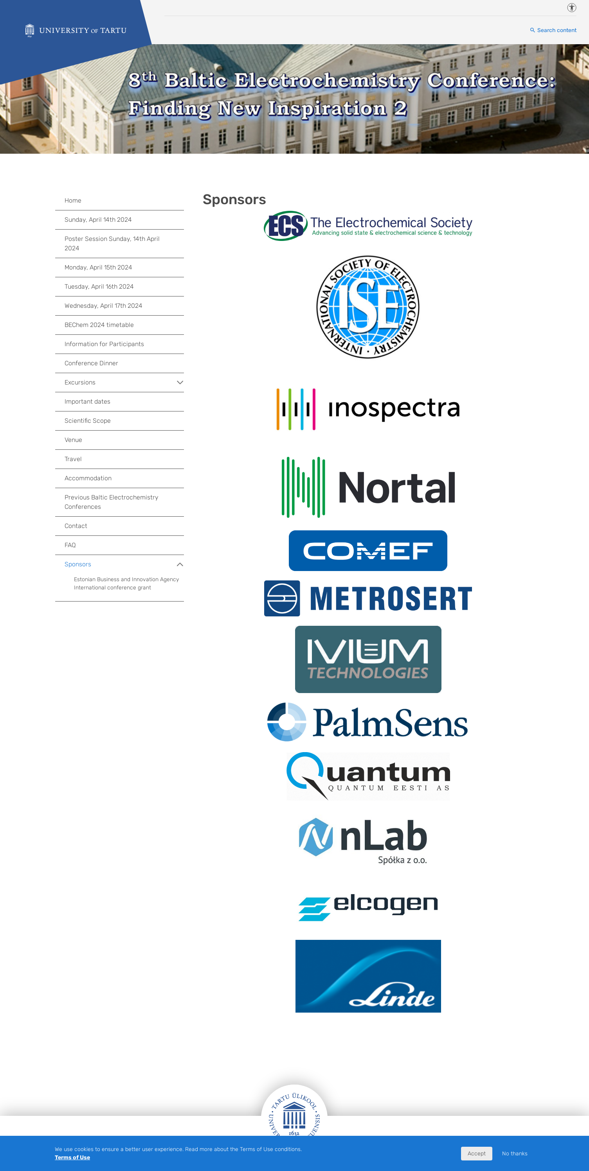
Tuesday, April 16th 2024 (99, 286)
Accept (477, 1153)
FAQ (70, 545)
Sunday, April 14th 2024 (98, 219)
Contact (76, 526)
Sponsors (124, 564)
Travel (73, 459)
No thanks (515, 1153)
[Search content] (553, 30)
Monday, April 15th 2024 (98, 267)
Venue (73, 440)
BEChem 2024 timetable (99, 325)
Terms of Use (72, 1157)
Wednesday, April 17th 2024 (103, 305)
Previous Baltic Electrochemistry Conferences (112, 502)
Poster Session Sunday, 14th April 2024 (112, 243)
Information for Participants (104, 344)
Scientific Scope (88, 420)
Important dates (87, 401)
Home (73, 200)
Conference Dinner (91, 363)
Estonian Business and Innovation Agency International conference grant (126, 583)
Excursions (124, 382)
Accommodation (88, 478)
